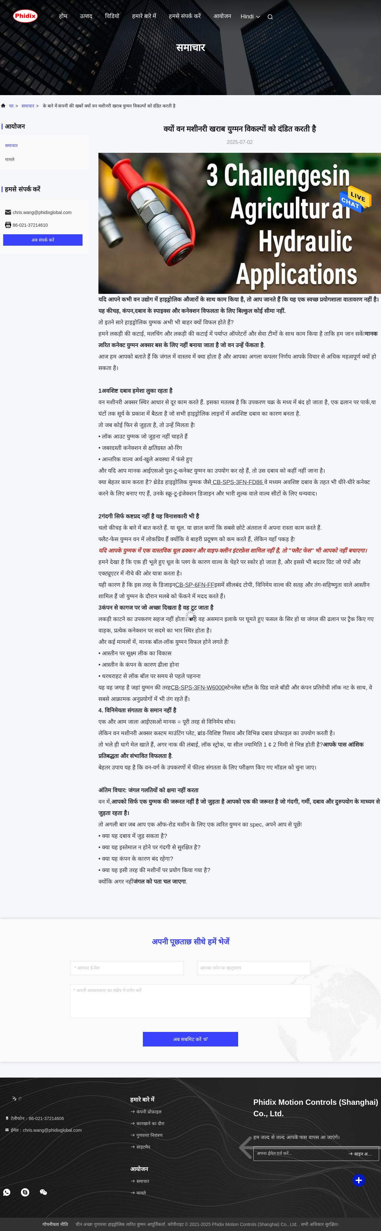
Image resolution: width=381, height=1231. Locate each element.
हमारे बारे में (144, 16)
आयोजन (222, 16)
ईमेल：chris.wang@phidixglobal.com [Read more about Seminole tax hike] (43, 1130)
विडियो (112, 16)
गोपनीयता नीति (55, 1224)
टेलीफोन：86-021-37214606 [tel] (34, 1118)
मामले (9, 159)
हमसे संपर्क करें (185, 16)
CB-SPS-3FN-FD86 (238, 482)
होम (63, 16)
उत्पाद (86, 16)
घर (11, 105)
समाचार (28, 105)
